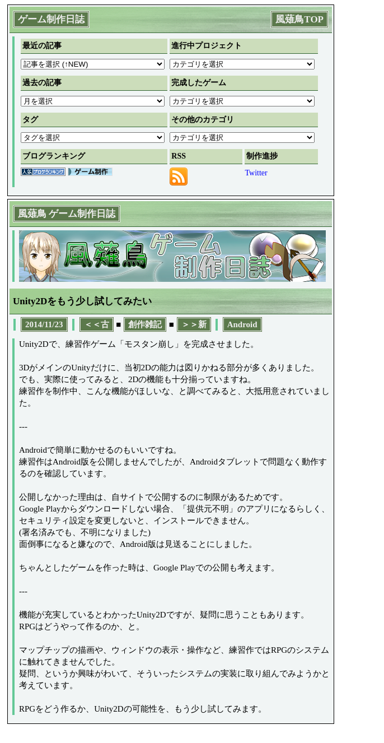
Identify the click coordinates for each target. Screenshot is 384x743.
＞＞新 (194, 324)
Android (242, 324)
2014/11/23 (44, 324)
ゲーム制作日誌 (51, 19)
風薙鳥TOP (299, 19)
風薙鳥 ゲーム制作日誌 (66, 213)
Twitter (256, 173)
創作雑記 (145, 324)
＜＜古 (96, 324)
